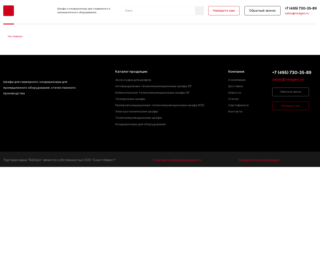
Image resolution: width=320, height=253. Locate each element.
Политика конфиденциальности (177, 158)
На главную (15, 36)
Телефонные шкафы (130, 98)
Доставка (235, 86)
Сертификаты (238, 104)
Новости (234, 92)
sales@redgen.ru (297, 13)
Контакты (235, 110)
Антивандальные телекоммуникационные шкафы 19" (153, 86)
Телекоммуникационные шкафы (138, 116)
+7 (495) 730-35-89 (301, 8)
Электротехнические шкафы (136, 110)
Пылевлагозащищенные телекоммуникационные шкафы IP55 (159, 104)
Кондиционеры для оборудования (140, 122)
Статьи (233, 98)
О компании (236, 80)
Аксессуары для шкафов (133, 80)
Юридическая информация (259, 158)
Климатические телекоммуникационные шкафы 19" (152, 92)
